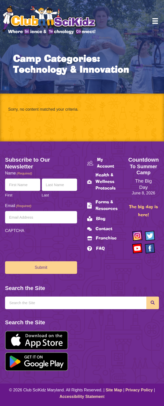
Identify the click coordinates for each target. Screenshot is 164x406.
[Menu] (155, 21)
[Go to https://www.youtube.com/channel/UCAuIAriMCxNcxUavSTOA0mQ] (137, 248)
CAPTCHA (14, 230)
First (8, 195)
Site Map (114, 390)
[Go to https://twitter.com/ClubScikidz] (150, 236)
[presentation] (43, 246)
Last (45, 195)
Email (18, 206)
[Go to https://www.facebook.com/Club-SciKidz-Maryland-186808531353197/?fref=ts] (150, 248)
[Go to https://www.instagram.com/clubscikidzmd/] (137, 236)
